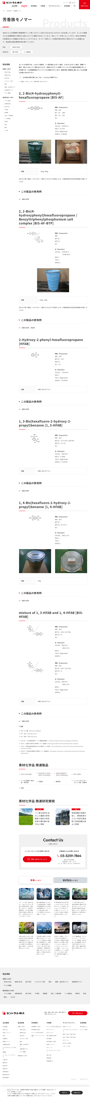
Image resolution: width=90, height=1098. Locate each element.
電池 (6, 124)
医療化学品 (8, 75)
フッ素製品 (27, 52)
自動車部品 (8, 103)
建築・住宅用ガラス (10, 87)
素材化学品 (16, 47)
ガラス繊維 (8, 93)
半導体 (6, 109)
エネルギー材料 (9, 81)
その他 (6, 130)
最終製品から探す (8, 97)
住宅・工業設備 (9, 115)
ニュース (65, 2)
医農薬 (6, 112)
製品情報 (9, 11)
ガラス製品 (8, 101)
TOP (4, 11)
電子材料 (15, 52)
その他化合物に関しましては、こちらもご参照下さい (38, 77)
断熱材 (6, 121)
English (73, 2)
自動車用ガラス (9, 90)
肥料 (6, 84)
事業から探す (7, 69)
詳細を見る (77, 1093)
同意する (64, 1093)
